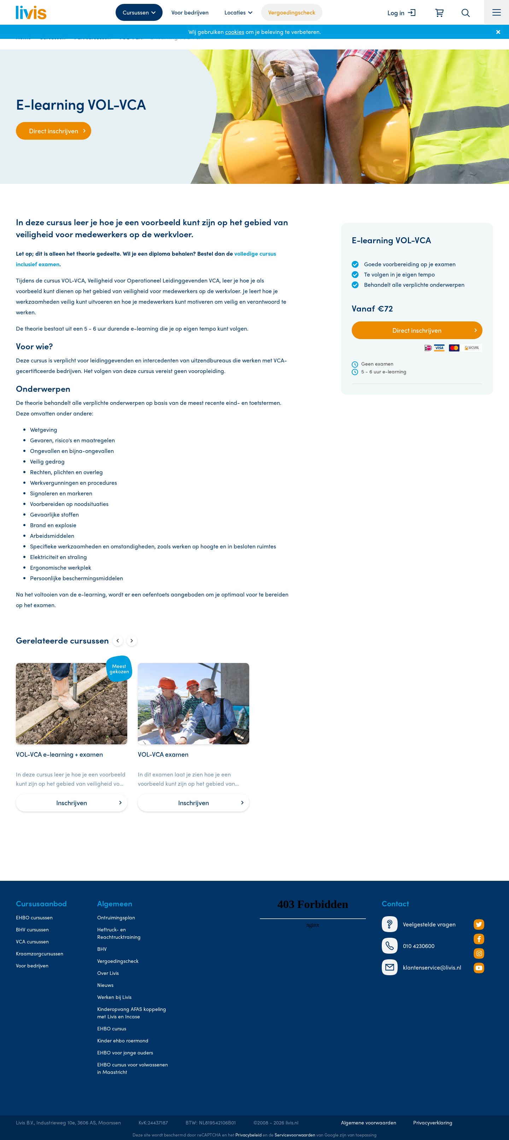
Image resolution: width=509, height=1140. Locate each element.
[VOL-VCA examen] (193, 737)
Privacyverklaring (432, 1122)
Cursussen (136, 12)
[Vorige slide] (117, 640)
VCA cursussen (32, 941)
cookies (234, 32)
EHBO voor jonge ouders (125, 1052)
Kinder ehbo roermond (122, 1040)
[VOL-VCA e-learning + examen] (71, 737)
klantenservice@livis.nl (421, 967)
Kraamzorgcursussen (39, 953)
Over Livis (108, 972)
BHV (102, 948)
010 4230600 (408, 946)
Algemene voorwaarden (368, 1122)
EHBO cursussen (34, 917)
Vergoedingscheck (291, 12)
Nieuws (105, 984)
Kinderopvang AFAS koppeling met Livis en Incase (131, 1012)
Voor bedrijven (190, 12)
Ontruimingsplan (116, 917)
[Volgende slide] (132, 640)
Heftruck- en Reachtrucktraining (119, 933)
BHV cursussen (32, 929)
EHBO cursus (111, 1028)
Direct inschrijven (53, 130)
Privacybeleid (248, 1135)
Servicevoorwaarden (295, 1135)
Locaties (235, 12)
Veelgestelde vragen (419, 924)
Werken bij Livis (114, 996)
